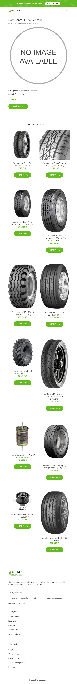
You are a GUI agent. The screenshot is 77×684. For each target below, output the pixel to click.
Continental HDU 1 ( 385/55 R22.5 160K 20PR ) (54, 313)
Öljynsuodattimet (15, 634)
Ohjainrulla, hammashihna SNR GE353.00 (22, 515)
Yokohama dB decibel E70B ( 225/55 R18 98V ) (54, 539)
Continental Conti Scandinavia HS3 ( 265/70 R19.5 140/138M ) (54, 238)
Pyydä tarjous (52, 3)
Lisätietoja (18, 106)
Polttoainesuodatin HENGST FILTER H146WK (23, 456)
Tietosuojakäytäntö (16, 662)
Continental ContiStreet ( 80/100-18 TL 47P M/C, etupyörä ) (54, 396)
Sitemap (11, 667)
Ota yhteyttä (13, 654)
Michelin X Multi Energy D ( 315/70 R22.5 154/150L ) (54, 466)
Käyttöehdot (13, 658)
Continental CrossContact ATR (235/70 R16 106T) (54, 164)
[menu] (67, 11)
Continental (34, 91)
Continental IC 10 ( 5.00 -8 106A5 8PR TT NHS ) (22, 313)
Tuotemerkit (24, 91)
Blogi (10, 649)
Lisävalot (12, 621)
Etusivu (11, 24)
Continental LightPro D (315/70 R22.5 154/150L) (22, 223)
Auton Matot (13, 617)
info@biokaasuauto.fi (17, 603)
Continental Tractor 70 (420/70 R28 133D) (22, 372)
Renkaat (11, 625)
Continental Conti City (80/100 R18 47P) (22, 164)
